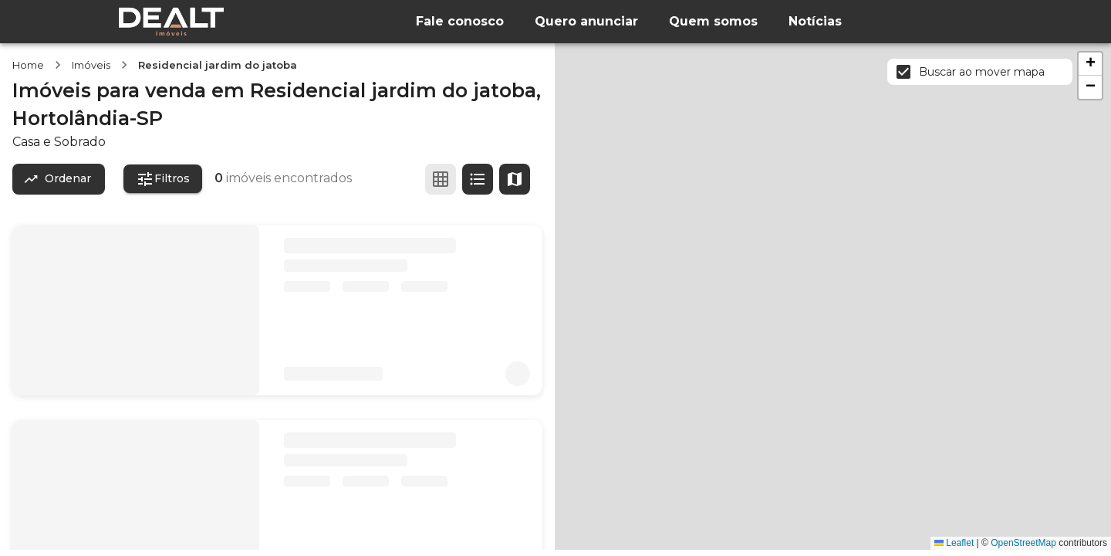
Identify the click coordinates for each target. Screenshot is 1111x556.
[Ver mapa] (514, 179)
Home (28, 65)
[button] (1090, 64)
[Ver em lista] (477, 179)
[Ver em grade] (440, 179)
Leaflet (954, 542)
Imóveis (91, 65)
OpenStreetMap (1023, 542)
